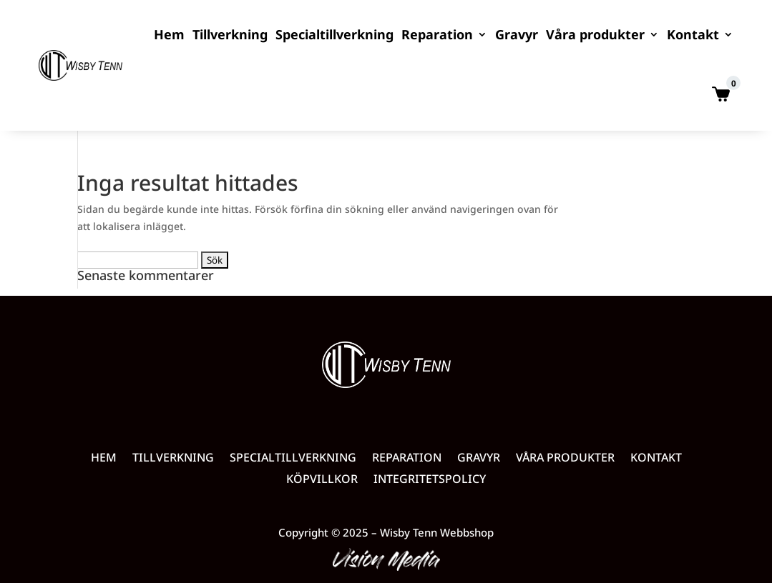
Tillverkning (230, 34)
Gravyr (516, 34)
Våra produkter (595, 34)
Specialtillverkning (334, 34)
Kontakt (693, 34)
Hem (169, 34)
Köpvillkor (322, 480)
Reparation (437, 34)
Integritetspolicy (429, 480)
